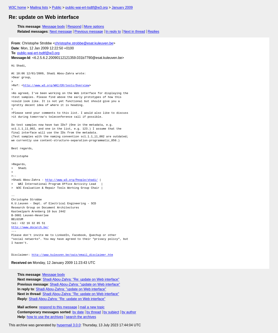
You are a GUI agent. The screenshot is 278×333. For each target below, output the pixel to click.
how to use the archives (45, 317)
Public (56, 7)
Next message (61, 31)
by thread (93, 312)
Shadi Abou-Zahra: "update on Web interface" (85, 284)
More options (94, 26)
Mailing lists (39, 7)
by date (78, 312)
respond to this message (58, 307)
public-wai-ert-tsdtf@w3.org (86, 7)
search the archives (81, 317)
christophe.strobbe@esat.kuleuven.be (84, 43)
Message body (53, 26)
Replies (153, 31)
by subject (111, 312)
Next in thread (134, 31)
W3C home (17, 7)
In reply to (113, 31)
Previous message (88, 31)
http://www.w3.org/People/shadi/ (71, 180)
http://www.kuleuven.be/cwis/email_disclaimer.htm (72, 255)
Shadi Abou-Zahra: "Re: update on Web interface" (81, 279)
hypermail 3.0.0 (68, 325)
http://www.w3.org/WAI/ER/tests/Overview (56, 86)
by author (129, 312)
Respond (74, 26)
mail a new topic (92, 307)
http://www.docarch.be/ (30, 227)
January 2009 (122, 7)
